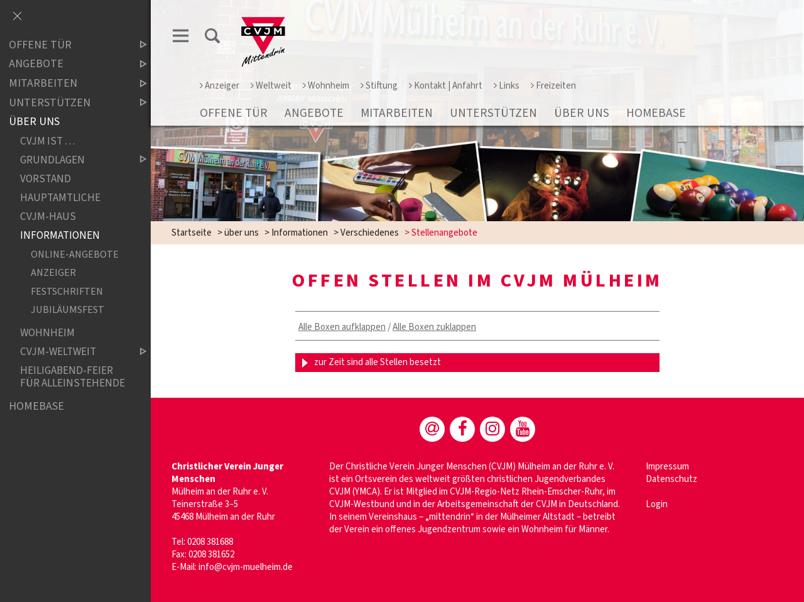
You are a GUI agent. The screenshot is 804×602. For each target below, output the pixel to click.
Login (657, 504)
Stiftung (379, 85)
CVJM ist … (47, 141)
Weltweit (271, 85)
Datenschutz (671, 479)
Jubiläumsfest (67, 310)
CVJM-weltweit (73, 351)
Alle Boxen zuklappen (434, 327)
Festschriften (67, 291)
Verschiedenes (369, 232)
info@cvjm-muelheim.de (245, 567)
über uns (581, 113)
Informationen (299, 232)
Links (506, 85)
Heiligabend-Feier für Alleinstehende (72, 376)
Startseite (191, 232)
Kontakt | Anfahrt (445, 85)
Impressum (667, 466)
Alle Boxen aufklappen (342, 327)
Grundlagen (73, 160)
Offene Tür (234, 113)
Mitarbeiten (397, 113)
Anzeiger (219, 85)
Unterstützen (493, 113)
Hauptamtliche (60, 197)
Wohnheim (326, 85)
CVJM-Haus (48, 216)
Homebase (656, 113)
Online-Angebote (75, 254)
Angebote (314, 113)
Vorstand (45, 179)
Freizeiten (553, 85)
